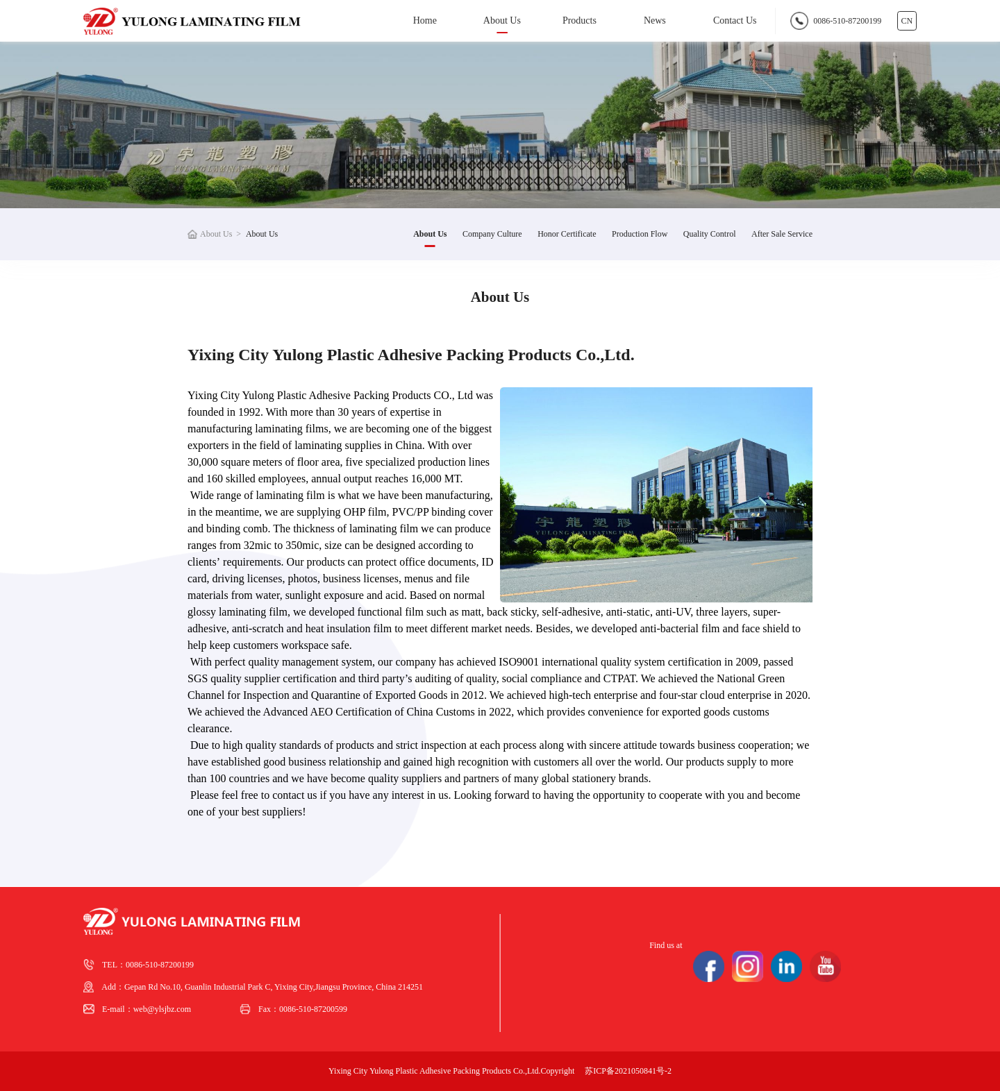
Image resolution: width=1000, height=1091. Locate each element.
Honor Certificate (567, 234)
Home (425, 20)
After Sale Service (781, 234)
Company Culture (492, 234)
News (655, 20)
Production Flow (639, 234)
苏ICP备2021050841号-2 (628, 1071)
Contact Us (735, 20)
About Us (502, 20)
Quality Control (709, 234)
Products (579, 20)
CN (907, 21)
